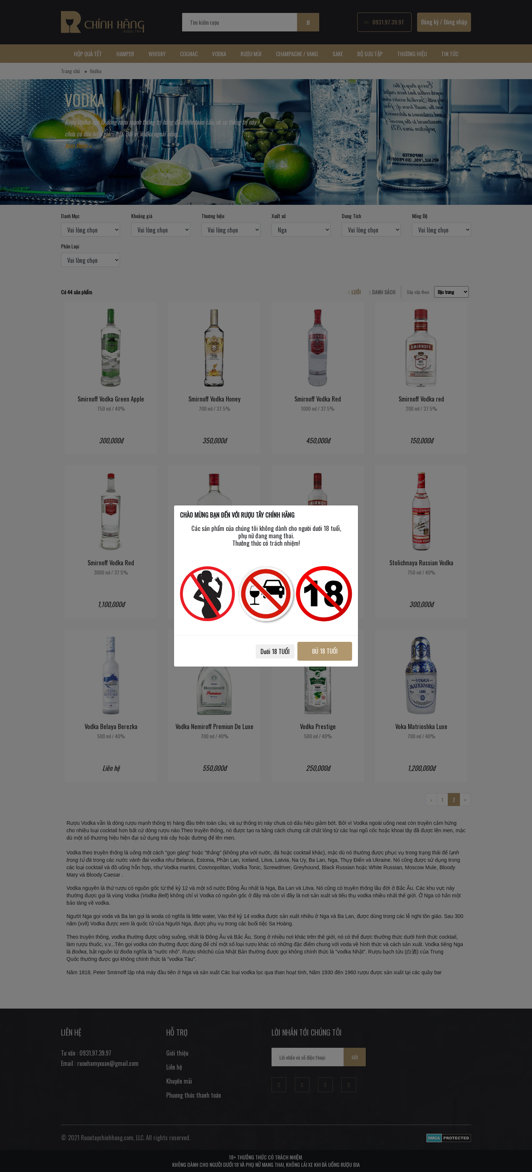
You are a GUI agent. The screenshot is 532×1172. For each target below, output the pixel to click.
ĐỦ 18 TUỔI (324, 651)
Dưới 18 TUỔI (274, 651)
